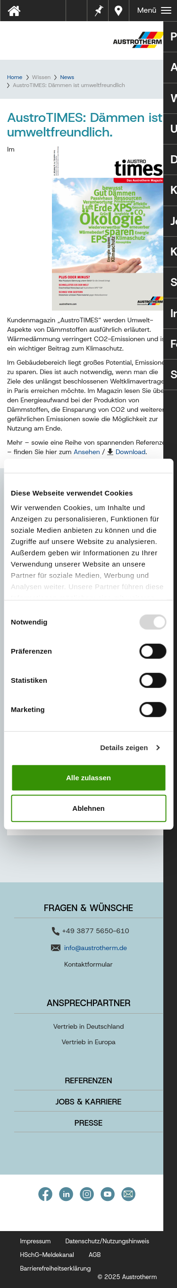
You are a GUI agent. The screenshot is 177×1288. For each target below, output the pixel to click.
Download (130, 452)
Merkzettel (98, 9)
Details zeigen (124, 748)
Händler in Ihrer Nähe (119, 10)
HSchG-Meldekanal (47, 1255)
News (67, 77)
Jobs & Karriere (89, 1101)
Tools (80, 13)
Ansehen (87, 452)
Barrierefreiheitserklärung (55, 1268)
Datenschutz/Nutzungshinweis (107, 1241)
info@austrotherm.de (95, 948)
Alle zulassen (88, 777)
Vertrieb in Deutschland (88, 1026)
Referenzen (88, 1080)
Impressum (35, 1241)
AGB (95, 1255)
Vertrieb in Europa (88, 1042)
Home (14, 77)
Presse (88, 1123)
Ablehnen (88, 808)
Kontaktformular (88, 964)
